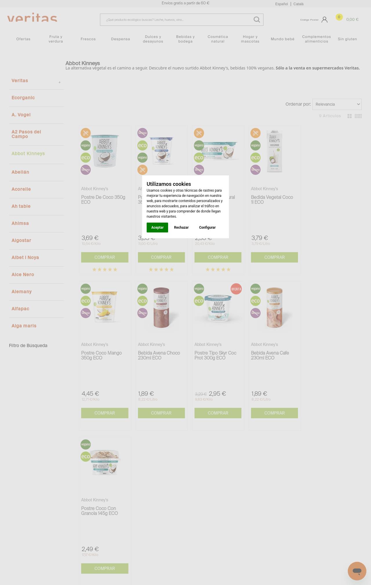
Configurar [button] (207, 227)
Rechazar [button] (181, 227)
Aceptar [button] (157, 227)
